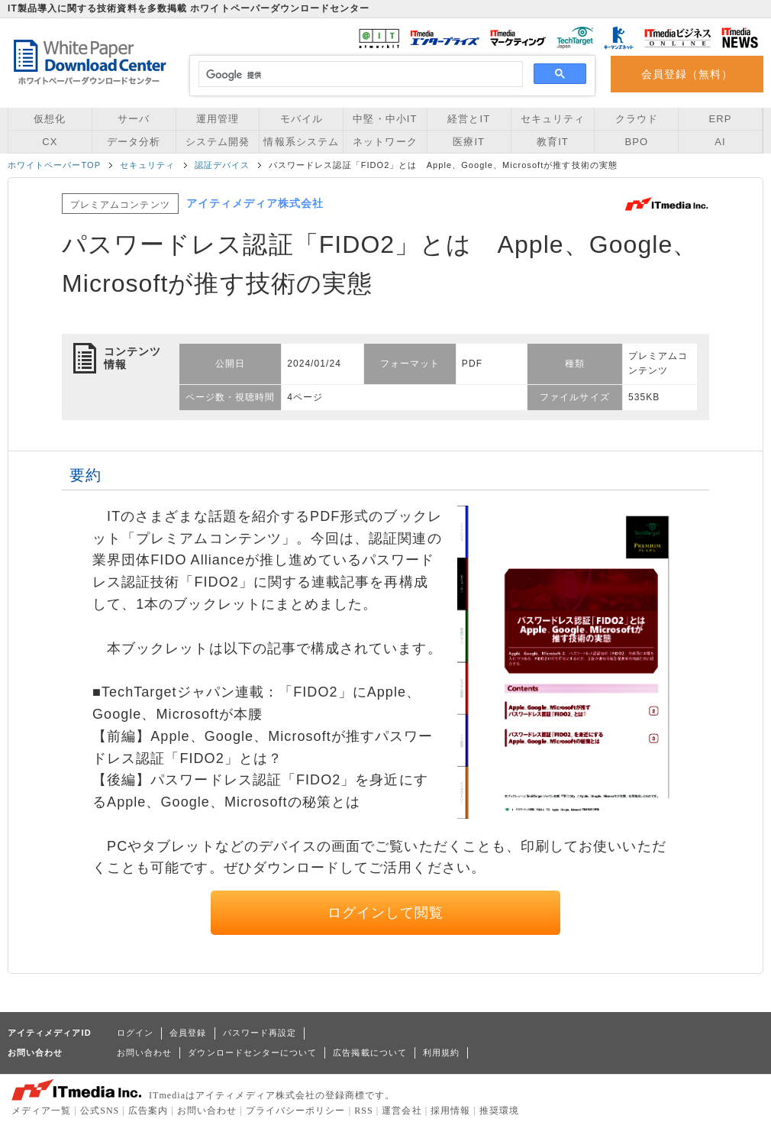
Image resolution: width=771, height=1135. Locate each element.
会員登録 (187, 1032)
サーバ (134, 118)
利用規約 (441, 1052)
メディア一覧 (41, 1110)
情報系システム (300, 141)
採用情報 (450, 1110)
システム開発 (217, 141)
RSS (363, 1110)
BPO (636, 141)
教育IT (553, 141)
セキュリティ (553, 118)
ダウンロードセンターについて (252, 1052)
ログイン (135, 1032)
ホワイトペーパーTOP (54, 165)
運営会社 (401, 1110)
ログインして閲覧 (385, 912)
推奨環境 (499, 1110)
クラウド (636, 118)
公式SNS (99, 1110)
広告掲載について (370, 1052)
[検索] (358, 75)
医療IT (469, 141)
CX (49, 141)
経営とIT (468, 118)
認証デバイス (222, 165)
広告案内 (148, 1110)
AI (720, 141)
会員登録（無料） (687, 74)
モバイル (301, 118)
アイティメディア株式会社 (255, 203)
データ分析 (133, 141)
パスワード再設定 (260, 1032)
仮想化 (50, 118)
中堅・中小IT (385, 118)
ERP (720, 118)
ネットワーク (385, 141)
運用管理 (217, 118)
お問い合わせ (144, 1052)
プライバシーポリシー (296, 1110)
